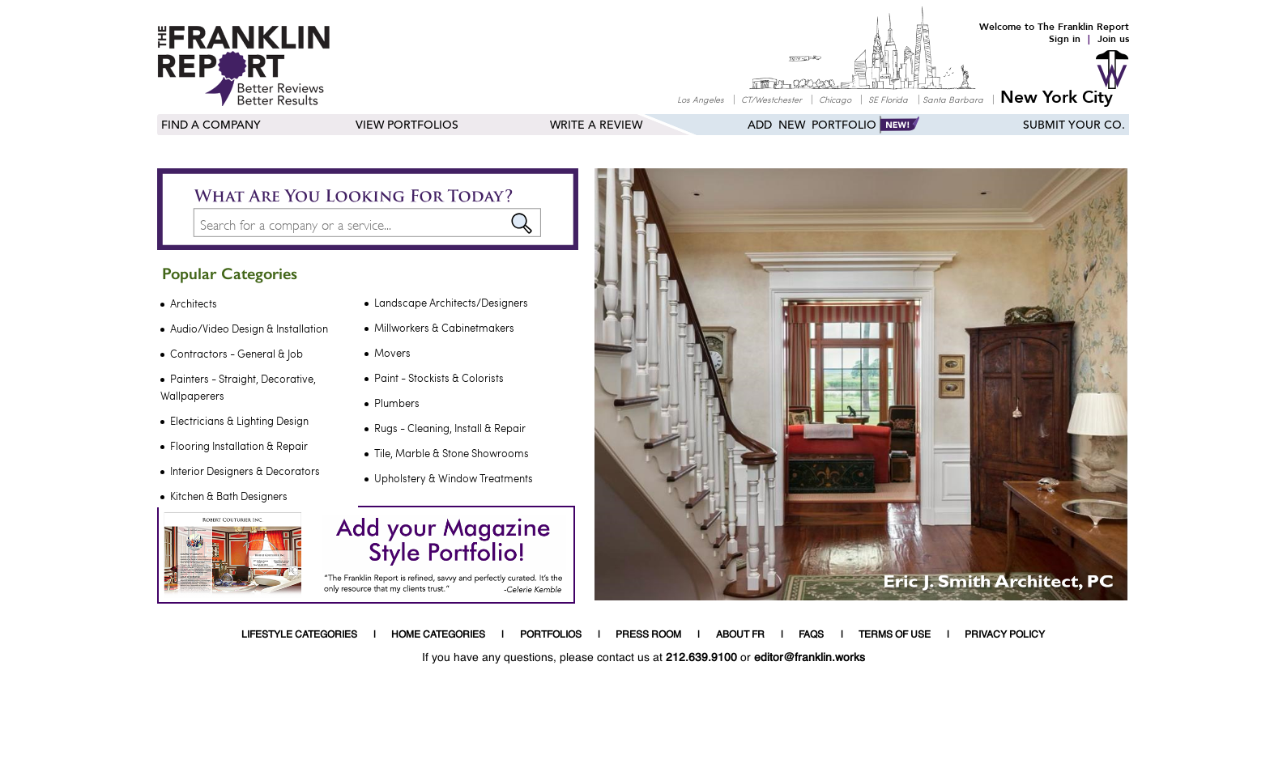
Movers (392, 353)
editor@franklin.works (809, 658)
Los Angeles (700, 99)
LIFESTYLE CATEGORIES (299, 635)
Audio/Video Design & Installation (249, 328)
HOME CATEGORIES (438, 635)
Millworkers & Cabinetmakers (444, 327)
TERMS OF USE (895, 635)
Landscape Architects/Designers (451, 302)
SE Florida (888, 99)
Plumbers (397, 403)
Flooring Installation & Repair (239, 446)
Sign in (1064, 38)
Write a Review (596, 125)
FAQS (811, 635)
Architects (193, 303)
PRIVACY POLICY (1005, 635)
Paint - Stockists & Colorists (439, 378)
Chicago (835, 99)
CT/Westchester (771, 99)
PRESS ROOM (648, 635)
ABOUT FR (740, 635)
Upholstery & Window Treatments (453, 478)
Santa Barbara (953, 99)
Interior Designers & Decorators (245, 471)
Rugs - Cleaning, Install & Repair (450, 428)
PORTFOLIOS (551, 635)
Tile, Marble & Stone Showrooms (451, 453)
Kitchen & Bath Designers (229, 496)
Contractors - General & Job (236, 353)
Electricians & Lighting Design (239, 420)
